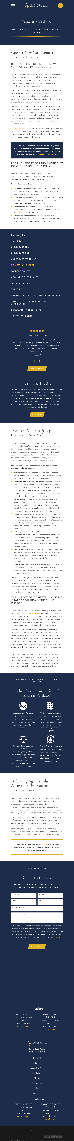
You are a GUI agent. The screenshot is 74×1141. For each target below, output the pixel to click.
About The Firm (37, 1017)
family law (19, 128)
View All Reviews (37, 369)
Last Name (42, 895)
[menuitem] (37, 241)
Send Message (37, 947)
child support (22, 212)
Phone (14, 901)
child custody (34, 614)
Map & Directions (23, 975)
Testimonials (37, 1032)
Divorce (37, 1027)
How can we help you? (19, 914)
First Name (16, 895)
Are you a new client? (19, 908)
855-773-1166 (37, 1000)
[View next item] (40, 361)
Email (40, 901)
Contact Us (37, 415)
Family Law (37, 1022)
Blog (37, 1037)
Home (37, 1012)
